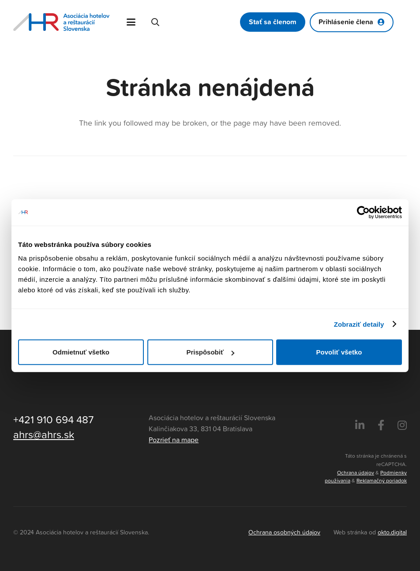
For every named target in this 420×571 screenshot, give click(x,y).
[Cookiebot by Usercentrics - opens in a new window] (363, 212)
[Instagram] (402, 425)
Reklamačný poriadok (381, 480)
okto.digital (392, 532)
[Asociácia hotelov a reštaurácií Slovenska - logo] (61, 22)
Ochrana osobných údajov (284, 532)
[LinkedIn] (359, 425)
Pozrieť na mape (174, 439)
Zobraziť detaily (359, 324)
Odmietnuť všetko (80, 352)
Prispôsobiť (210, 352)
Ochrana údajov (355, 472)
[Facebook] (381, 425)
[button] (131, 22)
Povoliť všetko (339, 352)
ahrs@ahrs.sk (43, 434)
